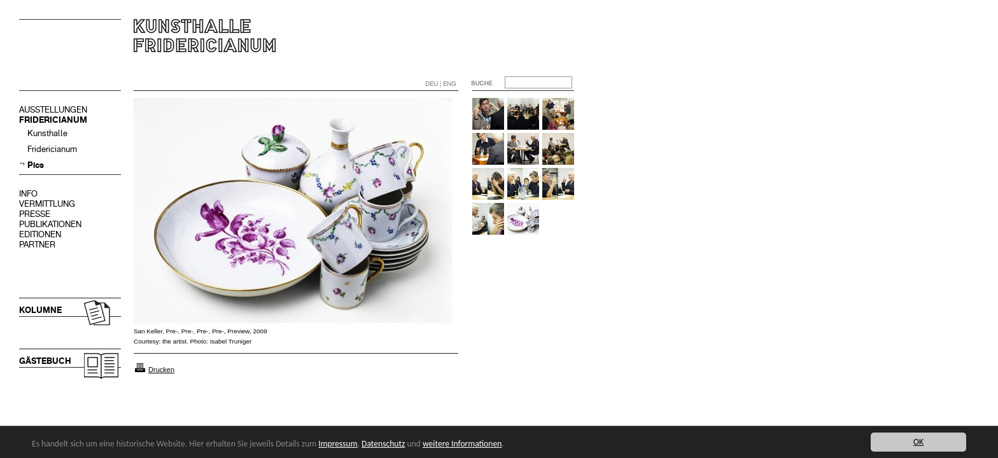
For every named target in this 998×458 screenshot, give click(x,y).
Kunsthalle (47, 133)
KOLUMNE (40, 310)
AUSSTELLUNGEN (53, 109)
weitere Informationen (462, 443)
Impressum (337, 443)
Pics (35, 165)
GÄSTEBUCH (45, 361)
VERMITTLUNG (47, 204)
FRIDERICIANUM (53, 120)
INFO (28, 193)
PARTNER (37, 244)
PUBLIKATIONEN (50, 224)
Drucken (161, 369)
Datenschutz (383, 443)
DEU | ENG (440, 83)
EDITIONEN (40, 234)
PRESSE (34, 214)
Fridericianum (52, 149)
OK (918, 441)
